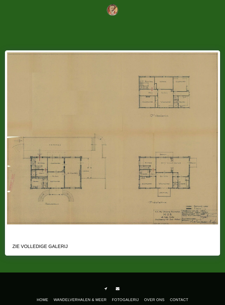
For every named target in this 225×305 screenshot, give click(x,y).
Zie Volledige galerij (40, 246)
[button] (7, 10)
